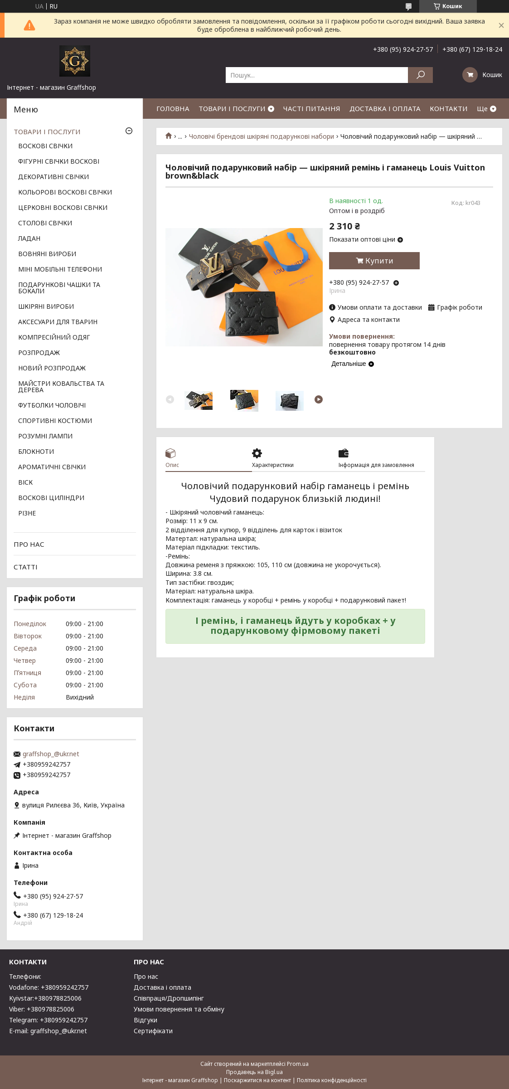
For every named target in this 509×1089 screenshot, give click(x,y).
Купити (379, 261)
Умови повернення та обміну (179, 1009)
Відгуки (145, 1020)
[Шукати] (420, 75)
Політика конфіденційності (332, 1080)
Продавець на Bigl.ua (254, 1072)
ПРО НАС (29, 544)
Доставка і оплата (162, 987)
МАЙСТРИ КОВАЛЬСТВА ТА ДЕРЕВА (61, 387)
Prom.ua (298, 1064)
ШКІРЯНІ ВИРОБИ (46, 307)
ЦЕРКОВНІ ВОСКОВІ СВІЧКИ (62, 208)
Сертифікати (153, 1030)
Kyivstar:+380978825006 (45, 998)
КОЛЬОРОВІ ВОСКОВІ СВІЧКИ (65, 192)
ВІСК (25, 482)
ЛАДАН (29, 239)
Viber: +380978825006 (41, 1009)
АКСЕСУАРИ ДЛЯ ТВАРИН (57, 322)
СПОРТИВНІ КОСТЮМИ (55, 421)
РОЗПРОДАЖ (39, 353)
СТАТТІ (26, 566)
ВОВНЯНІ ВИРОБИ (47, 254)
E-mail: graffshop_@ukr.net (48, 1030)
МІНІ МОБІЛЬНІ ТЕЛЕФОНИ (60, 269)
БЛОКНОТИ (36, 452)
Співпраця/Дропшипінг (169, 998)
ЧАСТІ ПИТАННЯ (311, 108)
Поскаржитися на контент (257, 1080)
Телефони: (25, 976)
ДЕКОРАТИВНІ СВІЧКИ (53, 177)
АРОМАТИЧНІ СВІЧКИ (52, 467)
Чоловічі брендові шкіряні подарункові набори (261, 136)
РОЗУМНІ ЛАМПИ (45, 436)
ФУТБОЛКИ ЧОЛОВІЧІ (52, 405)
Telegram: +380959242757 (48, 1020)
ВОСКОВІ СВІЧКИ (45, 146)
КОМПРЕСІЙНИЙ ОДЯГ (54, 337)
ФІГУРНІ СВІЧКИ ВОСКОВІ (58, 161)
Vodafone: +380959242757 (48, 987)
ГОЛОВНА (172, 108)
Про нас (146, 976)
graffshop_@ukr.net (51, 754)
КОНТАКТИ (449, 108)
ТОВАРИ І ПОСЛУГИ (232, 108)
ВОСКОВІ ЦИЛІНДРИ (51, 498)
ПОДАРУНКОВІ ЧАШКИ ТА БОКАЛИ (59, 288)
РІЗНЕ (27, 513)
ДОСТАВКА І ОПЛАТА (385, 108)
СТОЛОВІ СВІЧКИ (45, 223)
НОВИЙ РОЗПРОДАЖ (52, 368)
